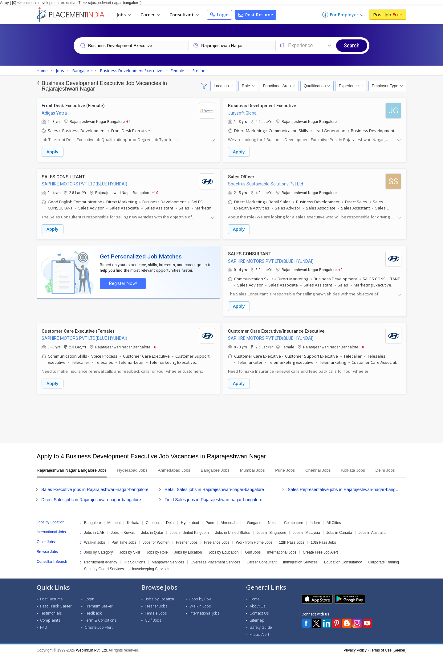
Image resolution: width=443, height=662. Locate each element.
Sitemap (257, 626)
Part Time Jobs (124, 548)
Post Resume (255, 15)
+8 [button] (362, 345)
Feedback (93, 619)
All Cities (334, 528)
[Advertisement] (221, 417)
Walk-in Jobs (94, 548)
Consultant (184, 15)
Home (254, 605)
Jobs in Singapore (271, 538)
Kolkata (133, 528)
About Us (258, 612)
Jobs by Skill (129, 558)
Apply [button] (53, 152)
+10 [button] (155, 192)
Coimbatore (293, 528)
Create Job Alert (99, 633)
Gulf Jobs (253, 558)
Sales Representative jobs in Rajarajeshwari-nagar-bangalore (345, 495)
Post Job (387, 14)
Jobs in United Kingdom (189, 538)
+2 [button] (128, 121)
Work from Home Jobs (254, 548)
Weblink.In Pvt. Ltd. (92, 656)
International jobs (204, 619)
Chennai (153, 528)
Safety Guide (261, 633)
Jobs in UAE (94, 538)
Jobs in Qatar (152, 538)
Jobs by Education (223, 558)
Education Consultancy (343, 568)
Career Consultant (261, 568)
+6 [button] (154, 345)
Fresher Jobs (186, 548)
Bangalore (92, 528)
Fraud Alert (259, 640)
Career (150, 15)
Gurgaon (254, 528)
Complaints (50, 626)
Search (352, 45)
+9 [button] (340, 268)
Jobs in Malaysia (306, 538)
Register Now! (122, 282)
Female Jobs (156, 619)
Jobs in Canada (339, 538)
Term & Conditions (100, 626)
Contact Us (259, 619)
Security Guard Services (104, 575)
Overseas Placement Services (215, 568)
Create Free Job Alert (320, 558)
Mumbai (114, 528)
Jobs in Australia (372, 538)
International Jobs (281, 558)
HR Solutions (134, 568)
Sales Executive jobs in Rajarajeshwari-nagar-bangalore (94, 495)
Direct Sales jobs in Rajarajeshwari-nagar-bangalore (91, 505)
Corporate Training (383, 568)
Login (219, 15)
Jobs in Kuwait (123, 538)
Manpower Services (168, 568)
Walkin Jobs (200, 612)
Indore (315, 528)
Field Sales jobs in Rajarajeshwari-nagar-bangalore (213, 505)
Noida (273, 528)
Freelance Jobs (216, 548)
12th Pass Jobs (291, 548)
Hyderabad (190, 528)
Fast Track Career (56, 612)
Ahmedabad (231, 528)
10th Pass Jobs (323, 548)
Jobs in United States (232, 538)
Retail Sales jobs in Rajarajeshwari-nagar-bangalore (214, 495)
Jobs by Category (98, 558)
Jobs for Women (156, 548)
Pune (209, 528)
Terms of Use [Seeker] (388, 656)
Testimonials (51, 619)
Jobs (123, 15)
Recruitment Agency (100, 568)
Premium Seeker (99, 612)
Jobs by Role (157, 558)
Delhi (170, 528)
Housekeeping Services (149, 575)
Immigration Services (300, 568)
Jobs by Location (188, 558)
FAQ (43, 633)
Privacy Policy (355, 656)
